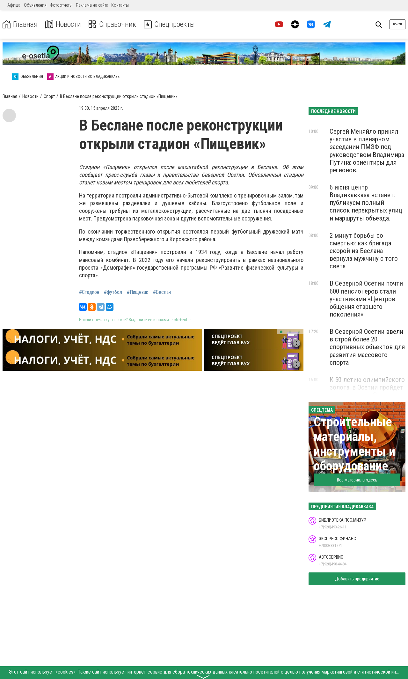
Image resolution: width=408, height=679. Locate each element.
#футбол (113, 292)
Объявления (35, 5)
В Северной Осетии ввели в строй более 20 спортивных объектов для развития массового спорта (367, 347)
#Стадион (89, 292)
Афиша (13, 5)
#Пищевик (137, 292)
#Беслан (162, 292)
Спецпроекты (170, 24)
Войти (397, 24)
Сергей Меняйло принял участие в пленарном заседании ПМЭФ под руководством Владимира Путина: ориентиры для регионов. (367, 151)
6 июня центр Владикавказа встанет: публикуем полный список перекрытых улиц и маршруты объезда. (366, 202)
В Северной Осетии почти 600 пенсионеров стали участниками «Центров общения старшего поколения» (366, 299)
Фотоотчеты (61, 5)
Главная (20, 24)
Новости (63, 24)
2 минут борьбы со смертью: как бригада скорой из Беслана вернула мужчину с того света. (364, 251)
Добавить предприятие (357, 578)
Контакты (120, 5)
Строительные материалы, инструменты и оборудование (354, 444)
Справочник (112, 24)
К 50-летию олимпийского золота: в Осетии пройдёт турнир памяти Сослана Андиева (367, 391)
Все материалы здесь (357, 479)
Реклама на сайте (92, 5)
